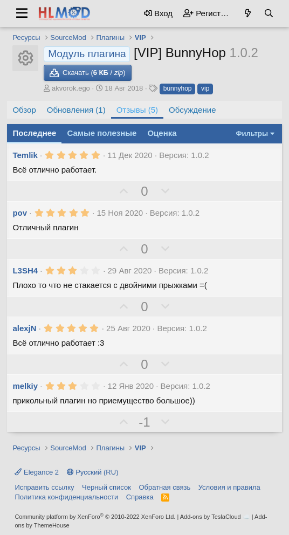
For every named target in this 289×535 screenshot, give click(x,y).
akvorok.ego (71, 88)
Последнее (34, 133)
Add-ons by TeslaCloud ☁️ (215, 516)
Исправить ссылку (44, 487)
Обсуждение (192, 109)
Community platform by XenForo (95, 516)
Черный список (106, 487)
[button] (22, 13)
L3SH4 (25, 270)
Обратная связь (164, 487)
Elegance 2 (37, 472)
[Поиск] (268, 13)
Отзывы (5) (137, 109)
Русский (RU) (93, 472)
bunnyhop (177, 88)
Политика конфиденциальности (66, 497)
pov (19, 212)
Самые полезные (101, 133)
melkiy (25, 385)
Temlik (24, 155)
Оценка (161, 133)
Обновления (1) (76, 109)
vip (205, 88)
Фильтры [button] (252, 133)
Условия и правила (229, 487)
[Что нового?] (247, 13)
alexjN (24, 328)
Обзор (24, 109)
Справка (140, 497)
